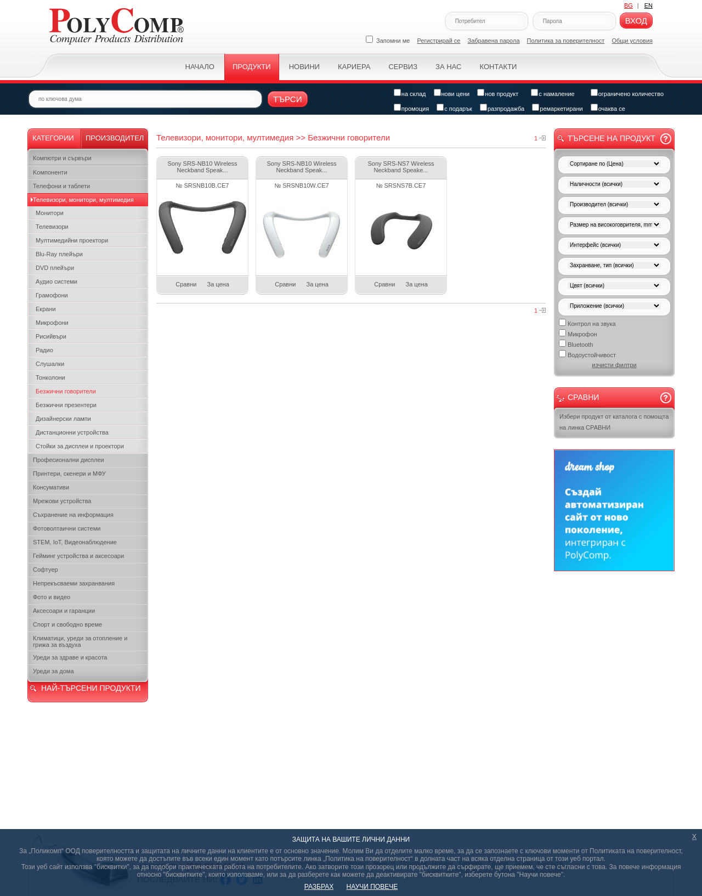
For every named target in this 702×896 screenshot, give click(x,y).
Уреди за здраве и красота (70, 657)
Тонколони (50, 377)
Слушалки (50, 363)
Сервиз (402, 67)
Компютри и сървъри (62, 158)
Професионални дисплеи (68, 460)
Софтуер (45, 569)
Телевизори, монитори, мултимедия (83, 199)
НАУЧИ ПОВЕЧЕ (372, 887)
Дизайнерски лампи (63, 418)
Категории (53, 138)
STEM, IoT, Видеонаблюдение (75, 542)
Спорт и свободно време (67, 624)
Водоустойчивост (587, 354)
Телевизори (52, 226)
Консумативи (51, 487)
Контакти (498, 67)
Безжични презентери (66, 405)
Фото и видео (51, 597)
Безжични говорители (66, 391)
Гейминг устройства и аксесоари (78, 556)
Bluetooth (576, 344)
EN (648, 5)
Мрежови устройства (62, 501)
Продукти (252, 67)
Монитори (50, 213)
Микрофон (578, 333)
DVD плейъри (55, 267)
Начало (199, 67)
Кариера (354, 67)
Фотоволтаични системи (66, 528)
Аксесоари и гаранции (64, 610)
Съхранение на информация (73, 514)
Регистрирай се (439, 40)
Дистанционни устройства (72, 432)
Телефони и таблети (61, 186)
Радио (44, 350)
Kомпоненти (50, 172)
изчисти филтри (614, 365)
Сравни (186, 284)
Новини (304, 67)
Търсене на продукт (611, 138)
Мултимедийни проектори (72, 240)
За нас (448, 67)
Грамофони (52, 295)
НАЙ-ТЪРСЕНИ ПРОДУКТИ (90, 688)
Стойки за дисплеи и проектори (80, 446)
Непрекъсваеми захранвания (74, 583)
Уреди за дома (53, 671)
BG (628, 5)
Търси (287, 99)
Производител (115, 138)
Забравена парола (494, 40)
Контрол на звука (587, 323)
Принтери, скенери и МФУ (69, 473)
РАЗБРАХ (318, 887)
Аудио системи (56, 281)
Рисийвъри (51, 336)
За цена (218, 284)
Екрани (46, 309)
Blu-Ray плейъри (59, 254)
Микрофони (52, 322)
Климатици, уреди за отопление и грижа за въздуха (80, 641)
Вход (636, 20)
